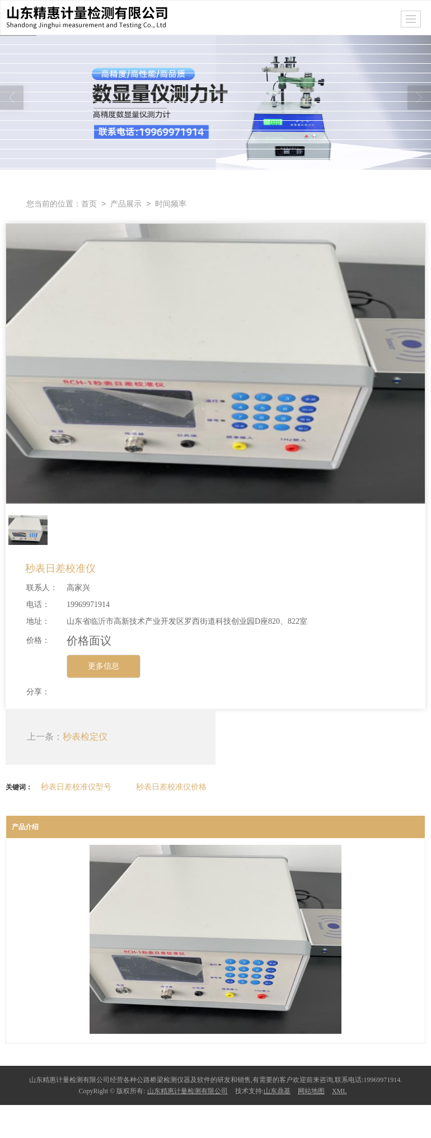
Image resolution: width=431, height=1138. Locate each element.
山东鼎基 (277, 1091)
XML (339, 1091)
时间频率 (170, 203)
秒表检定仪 (85, 736)
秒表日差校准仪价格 (171, 786)
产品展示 (126, 203)
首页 (89, 203)
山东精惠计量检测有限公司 (187, 1091)
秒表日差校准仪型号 (76, 786)
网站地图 (311, 1091)
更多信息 (103, 666)
